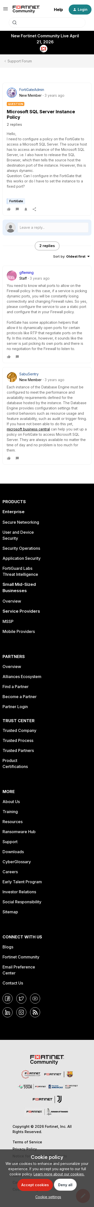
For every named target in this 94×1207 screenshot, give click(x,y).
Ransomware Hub (19, 831)
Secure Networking (21, 522)
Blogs (8, 946)
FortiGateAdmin (31, 89)
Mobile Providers (19, 631)
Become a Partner (20, 696)
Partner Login (15, 706)
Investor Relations (19, 891)
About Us (11, 801)
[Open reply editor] (47, 228)
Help (58, 9)
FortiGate (16, 201)
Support (10, 841)
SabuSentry (29, 374)
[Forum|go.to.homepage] (26, 10)
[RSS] (35, 1012)
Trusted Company (19, 730)
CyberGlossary (17, 861)
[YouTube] (35, 999)
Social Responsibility (22, 901)
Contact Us (13, 982)
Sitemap (10, 911)
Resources (13, 821)
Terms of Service (27, 1142)
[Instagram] (21, 1012)
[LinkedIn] (8, 1012)
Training (10, 811)
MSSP (8, 621)
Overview (12, 601)
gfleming (26, 272)
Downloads (13, 851)
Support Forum (20, 61)
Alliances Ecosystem (22, 676)
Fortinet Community (21, 956)
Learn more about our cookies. (59, 1174)
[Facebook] (8, 999)
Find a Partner (16, 686)
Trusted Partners (18, 750)
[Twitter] (21, 999)
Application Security (22, 558)
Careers (10, 871)
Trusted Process (18, 740)
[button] (6, 10)
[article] (47, 314)
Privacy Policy (25, 1149)
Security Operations (21, 548)
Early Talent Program (22, 881)
